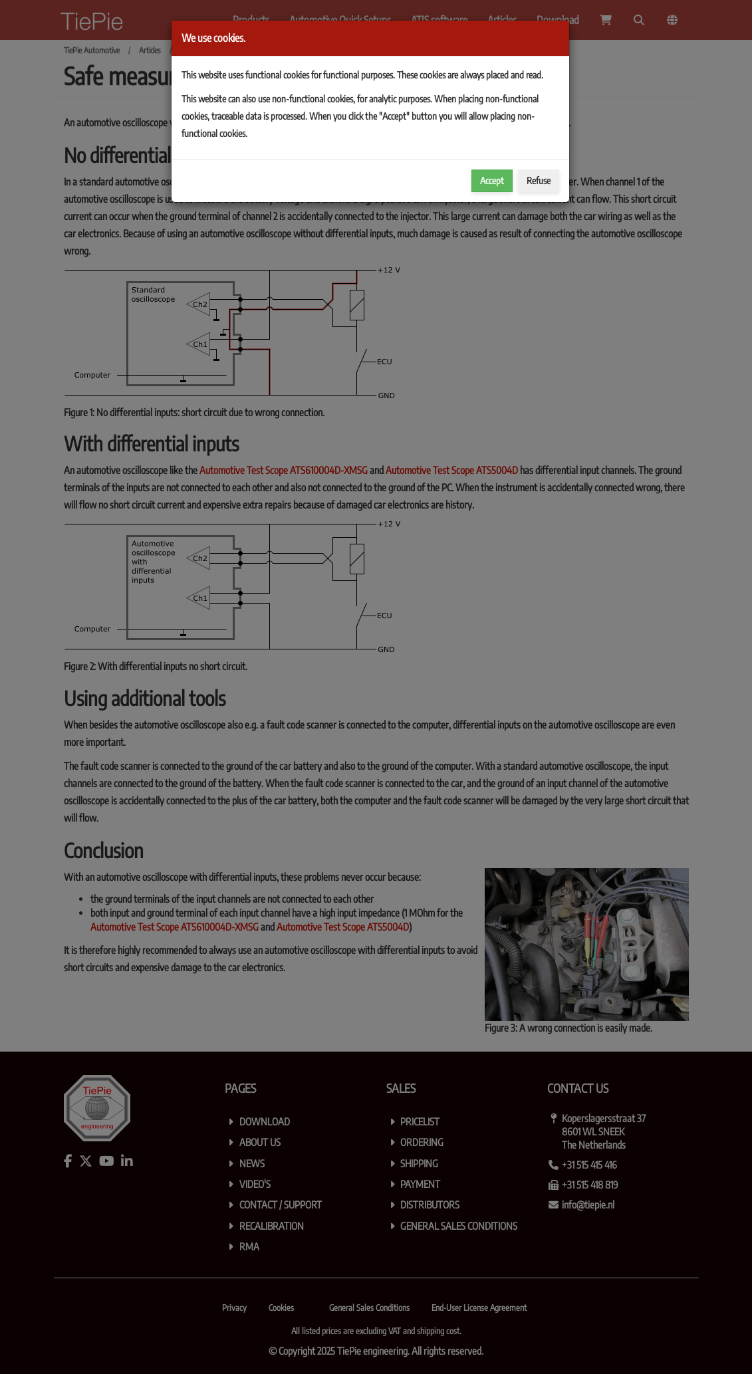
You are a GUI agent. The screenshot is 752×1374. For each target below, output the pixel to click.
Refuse (539, 180)
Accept (492, 180)
